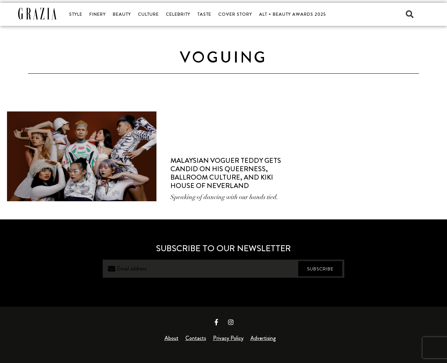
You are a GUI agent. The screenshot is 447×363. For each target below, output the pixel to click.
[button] (409, 14)
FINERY (97, 14)
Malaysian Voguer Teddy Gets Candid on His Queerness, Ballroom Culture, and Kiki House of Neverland (225, 173)
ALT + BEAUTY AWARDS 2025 (292, 14)
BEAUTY (122, 14)
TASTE (204, 14)
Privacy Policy (228, 338)
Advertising (263, 338)
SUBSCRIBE (320, 268)
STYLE (75, 14)
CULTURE (148, 14)
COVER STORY (235, 14)
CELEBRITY (178, 14)
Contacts (195, 338)
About (171, 338)
